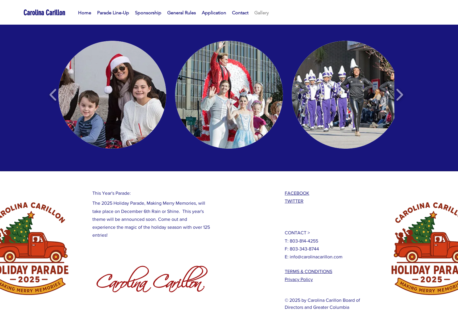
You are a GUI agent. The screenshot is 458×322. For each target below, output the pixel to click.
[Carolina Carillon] (50, 13)
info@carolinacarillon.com (316, 256)
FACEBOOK (297, 193)
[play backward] (53, 94)
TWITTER (294, 201)
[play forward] (399, 94)
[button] (112, 95)
